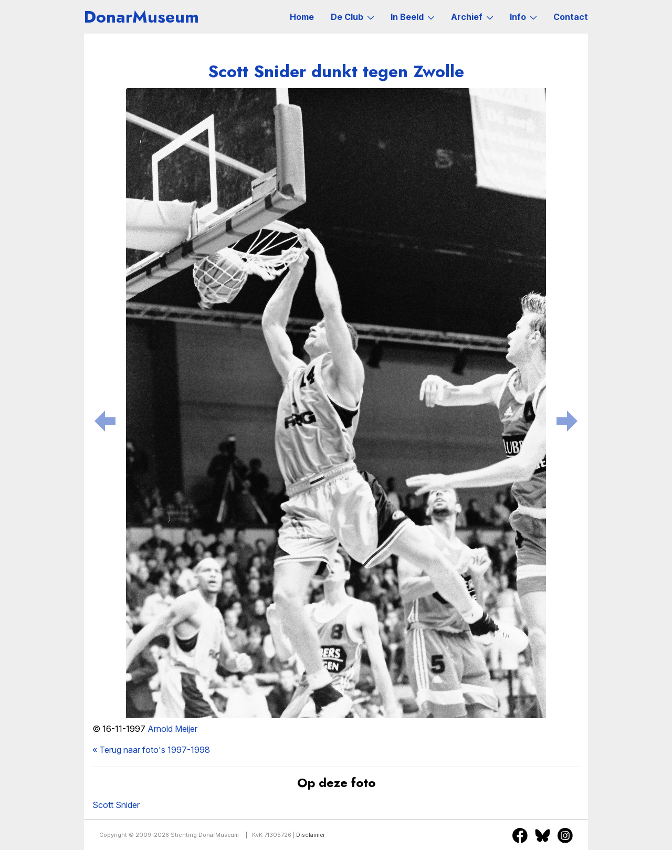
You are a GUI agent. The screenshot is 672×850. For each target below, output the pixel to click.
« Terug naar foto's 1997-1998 (151, 749)
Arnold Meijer (172, 728)
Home (302, 17)
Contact (570, 17)
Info (523, 17)
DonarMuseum (141, 17)
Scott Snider (116, 805)
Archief (472, 17)
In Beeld (412, 17)
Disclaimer (310, 835)
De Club (352, 17)
